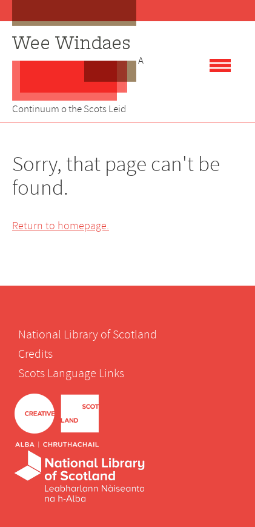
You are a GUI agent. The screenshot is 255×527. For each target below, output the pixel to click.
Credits (35, 353)
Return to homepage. (60, 226)
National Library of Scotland (87, 334)
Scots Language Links (71, 373)
